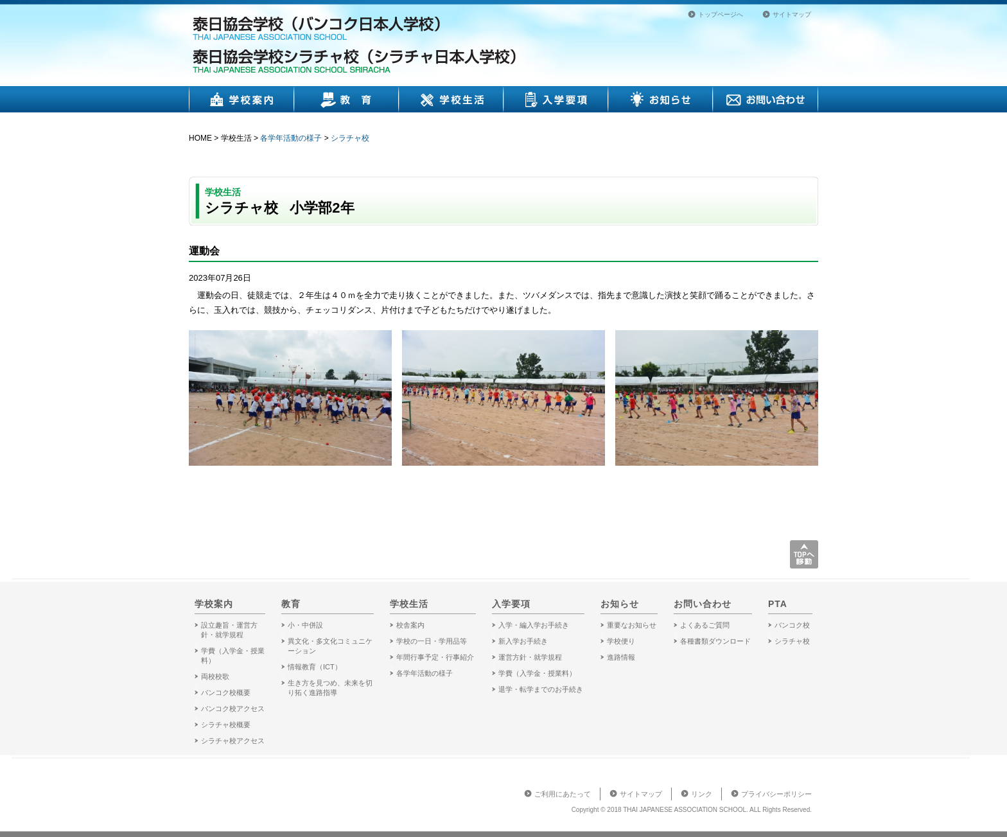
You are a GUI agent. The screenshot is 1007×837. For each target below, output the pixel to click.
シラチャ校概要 (225, 724)
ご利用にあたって (562, 794)
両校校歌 (215, 676)
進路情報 (621, 657)
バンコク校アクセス (233, 708)
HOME (200, 138)
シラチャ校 (350, 138)
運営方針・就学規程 (530, 657)
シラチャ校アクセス (233, 740)
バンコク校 (792, 625)
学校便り (621, 641)
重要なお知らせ (631, 625)
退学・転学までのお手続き (540, 689)
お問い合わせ (766, 99)
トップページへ (720, 14)
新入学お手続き (523, 641)
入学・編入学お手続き (533, 625)
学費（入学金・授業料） (537, 673)
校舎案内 (410, 625)
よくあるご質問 (705, 625)
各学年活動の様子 (291, 138)
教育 (346, 99)
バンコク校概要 (225, 692)
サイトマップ (792, 14)
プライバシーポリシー (776, 794)
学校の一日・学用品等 (431, 641)
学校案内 (241, 99)
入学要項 (556, 99)
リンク (701, 794)
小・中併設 (305, 625)
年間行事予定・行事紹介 (435, 657)
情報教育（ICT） (315, 667)
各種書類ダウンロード (715, 641)
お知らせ (660, 99)
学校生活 (451, 99)
